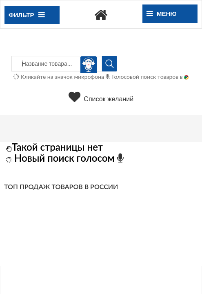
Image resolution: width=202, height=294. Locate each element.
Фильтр (26, 14)
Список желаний (101, 99)
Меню (162, 13)
